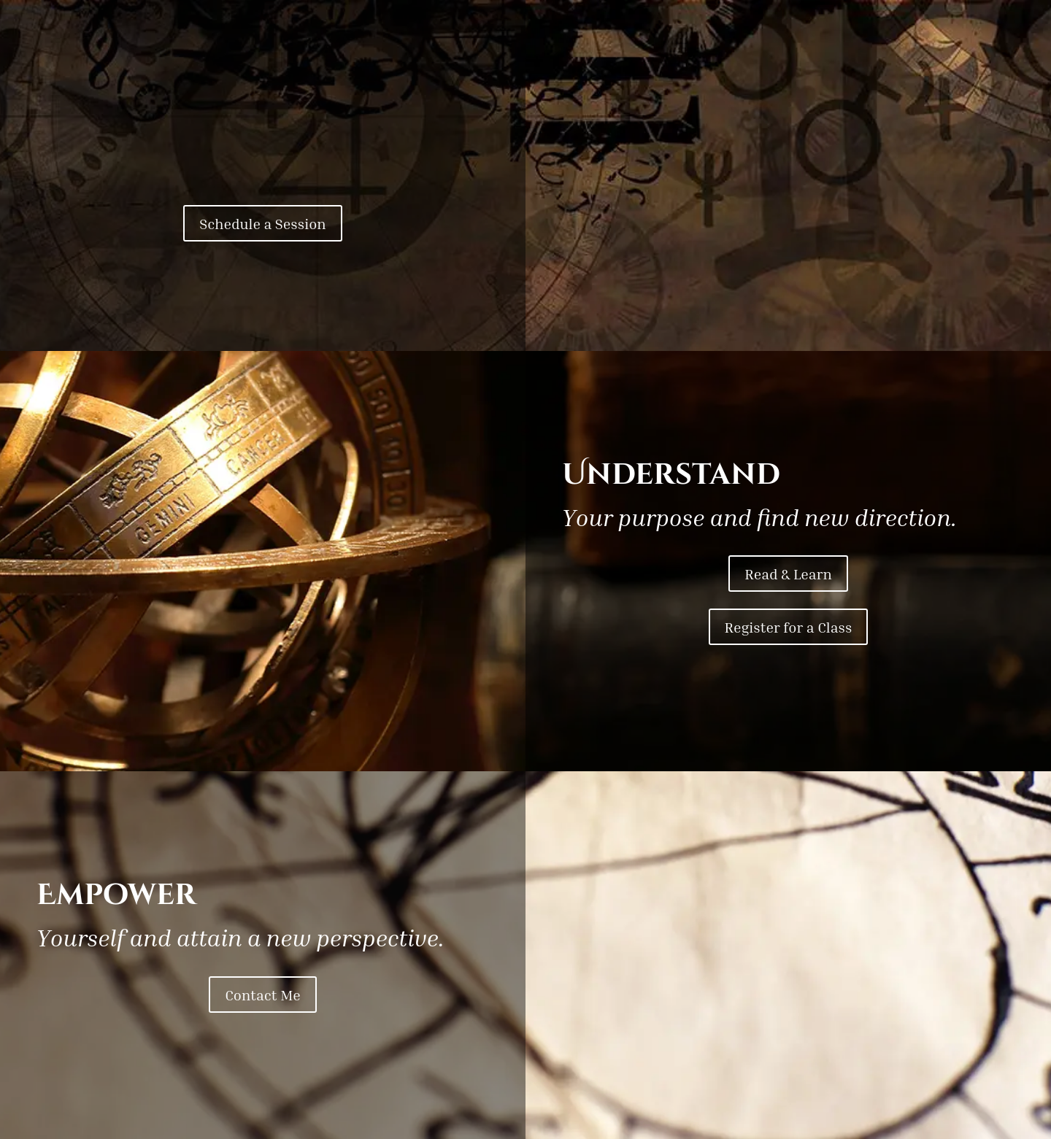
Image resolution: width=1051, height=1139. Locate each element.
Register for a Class (788, 627)
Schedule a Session (262, 223)
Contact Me (263, 994)
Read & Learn (788, 573)
